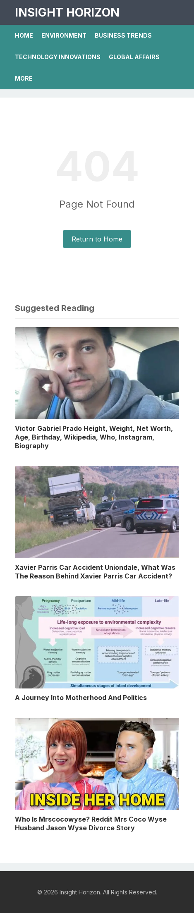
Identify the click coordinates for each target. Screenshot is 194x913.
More (24, 78)
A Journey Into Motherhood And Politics (81, 697)
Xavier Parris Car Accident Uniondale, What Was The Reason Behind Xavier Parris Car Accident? (95, 571)
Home (24, 35)
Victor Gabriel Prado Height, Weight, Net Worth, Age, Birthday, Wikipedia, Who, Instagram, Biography (94, 437)
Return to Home (97, 239)
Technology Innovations (58, 56)
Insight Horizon (67, 12)
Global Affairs (134, 56)
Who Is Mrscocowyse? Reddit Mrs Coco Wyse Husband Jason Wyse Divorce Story (91, 823)
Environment (63, 35)
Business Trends (123, 35)
